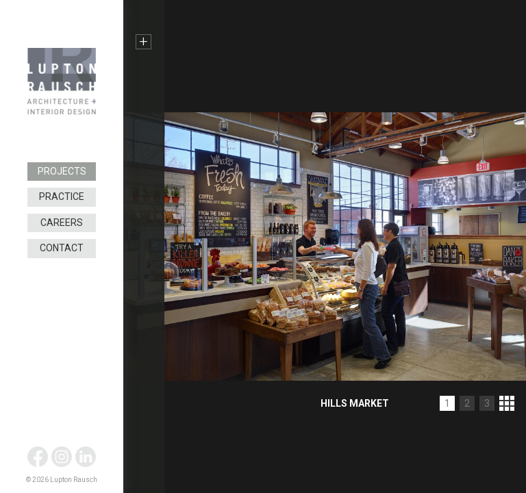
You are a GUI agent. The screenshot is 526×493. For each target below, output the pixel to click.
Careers (61, 222)
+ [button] (143, 41)
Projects (62, 171)
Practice (61, 196)
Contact (62, 247)
